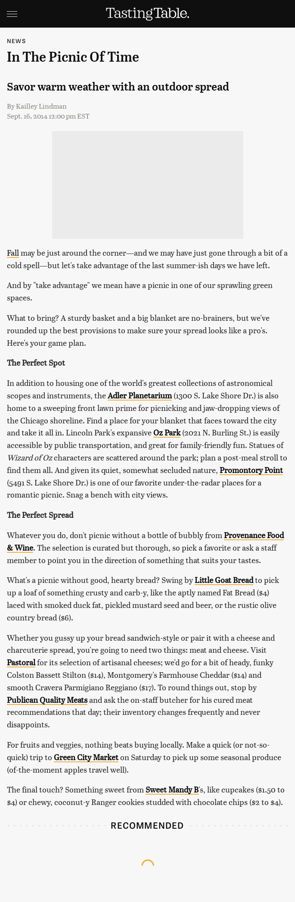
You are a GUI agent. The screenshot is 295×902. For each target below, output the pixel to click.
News (16, 41)
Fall (13, 252)
